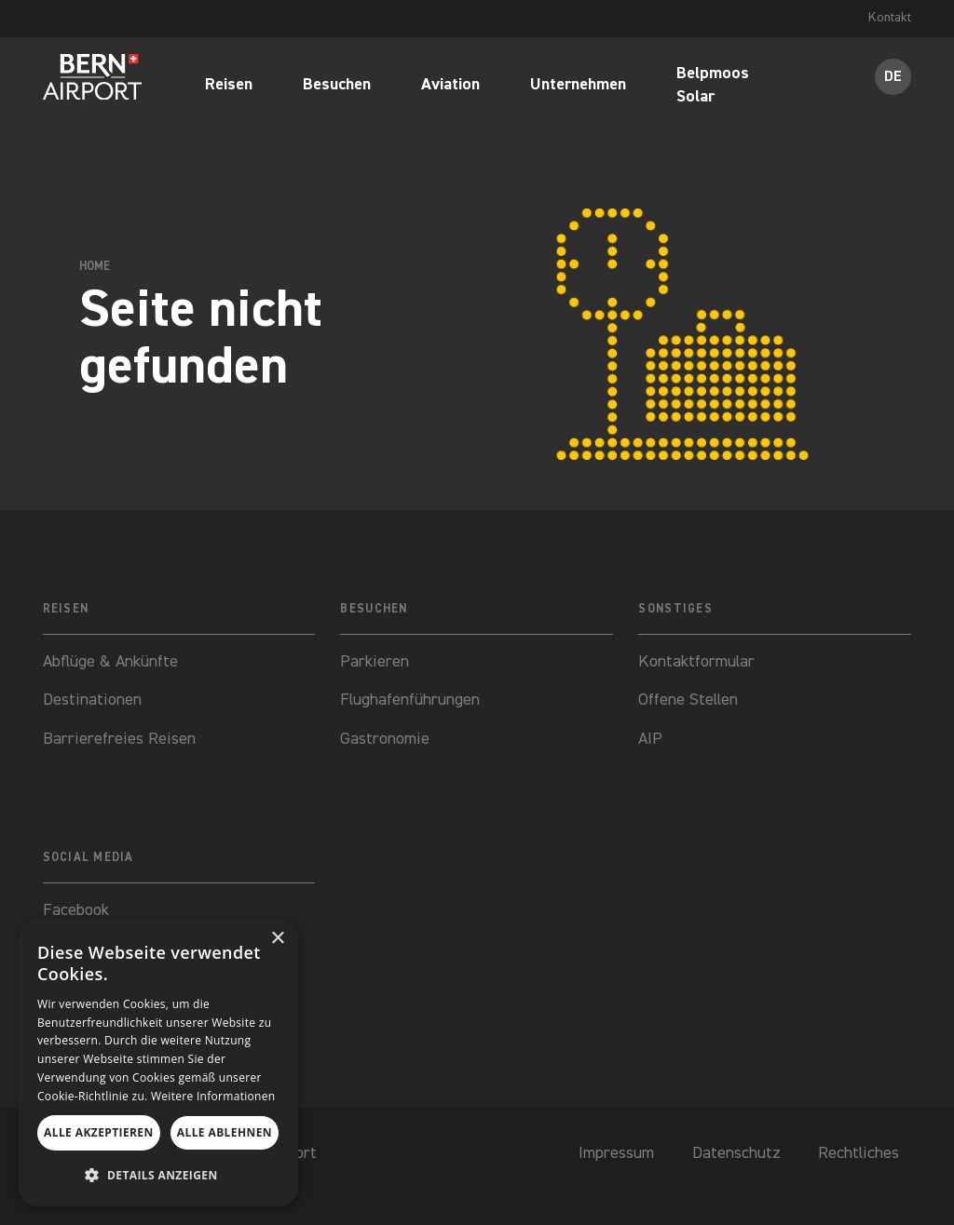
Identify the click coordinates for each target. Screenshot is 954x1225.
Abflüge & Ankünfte (110, 661)
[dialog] (158, 1062)
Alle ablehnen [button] (224, 1132)
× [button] (277, 939)
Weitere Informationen (213, 1096)
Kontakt (889, 17)
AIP (650, 739)
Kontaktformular (698, 661)
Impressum (616, 1153)
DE (893, 77)
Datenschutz (736, 1153)
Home (94, 267)
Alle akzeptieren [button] (99, 1132)
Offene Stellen (688, 700)
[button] (158, 1175)
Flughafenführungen (410, 700)
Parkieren (374, 661)
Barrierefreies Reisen (119, 739)
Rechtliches (858, 1153)
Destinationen (92, 700)
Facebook (76, 910)
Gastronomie (384, 739)
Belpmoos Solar (712, 87)
